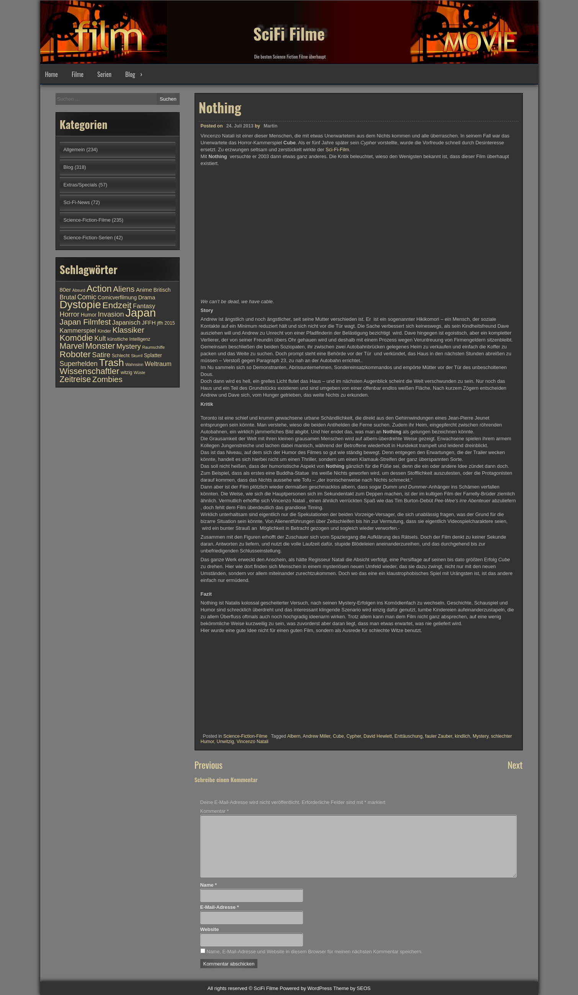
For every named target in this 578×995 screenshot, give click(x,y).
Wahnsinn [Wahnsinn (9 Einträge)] (134, 364)
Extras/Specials (80, 185)
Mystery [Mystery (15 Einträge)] (128, 346)
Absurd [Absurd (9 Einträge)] (78, 290)
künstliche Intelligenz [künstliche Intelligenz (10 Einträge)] (128, 339)
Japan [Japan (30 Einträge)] (140, 312)
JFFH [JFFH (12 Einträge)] (149, 323)
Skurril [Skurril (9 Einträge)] (136, 355)
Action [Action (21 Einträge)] (99, 289)
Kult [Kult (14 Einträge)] (100, 338)
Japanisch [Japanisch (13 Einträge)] (126, 322)
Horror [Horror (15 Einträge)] (70, 314)
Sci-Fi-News (77, 202)
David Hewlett (378, 736)
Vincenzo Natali (253, 741)
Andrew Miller (316, 736)
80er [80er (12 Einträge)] (65, 290)
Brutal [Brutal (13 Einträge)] (68, 297)
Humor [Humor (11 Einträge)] (89, 315)
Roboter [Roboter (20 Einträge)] (75, 354)
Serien (104, 74)
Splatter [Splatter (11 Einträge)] (153, 355)
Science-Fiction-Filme (245, 736)
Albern (294, 736)
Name (208, 885)
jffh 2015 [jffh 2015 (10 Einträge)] (166, 323)
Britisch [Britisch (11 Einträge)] (162, 290)
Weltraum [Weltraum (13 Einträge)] (158, 363)
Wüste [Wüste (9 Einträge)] (139, 372)
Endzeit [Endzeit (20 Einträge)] (116, 305)
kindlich (462, 736)
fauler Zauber (438, 736)
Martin (270, 126)
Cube (338, 736)
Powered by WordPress (306, 988)
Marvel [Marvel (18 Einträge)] (72, 346)
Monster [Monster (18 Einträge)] (100, 346)
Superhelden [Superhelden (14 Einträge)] (79, 364)
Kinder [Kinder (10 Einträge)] (104, 331)
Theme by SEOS (352, 988)
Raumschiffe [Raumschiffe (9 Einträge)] (153, 347)
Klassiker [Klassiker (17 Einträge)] (128, 329)
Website (209, 929)
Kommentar (214, 811)
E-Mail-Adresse (219, 907)
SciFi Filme (289, 26)
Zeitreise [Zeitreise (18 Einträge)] (75, 379)
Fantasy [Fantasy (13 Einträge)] (144, 305)
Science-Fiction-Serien (88, 237)
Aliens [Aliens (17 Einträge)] (123, 288)
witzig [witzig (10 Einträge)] (126, 372)
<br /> (224, 682)
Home (51, 74)
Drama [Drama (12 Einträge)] (147, 297)
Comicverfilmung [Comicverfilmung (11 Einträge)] (117, 298)
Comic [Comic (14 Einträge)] (87, 297)
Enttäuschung (408, 736)
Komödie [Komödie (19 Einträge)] (76, 338)
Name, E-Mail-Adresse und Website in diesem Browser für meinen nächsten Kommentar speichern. (314, 951)
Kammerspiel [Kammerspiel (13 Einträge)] (78, 330)
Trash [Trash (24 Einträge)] (111, 362)
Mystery (480, 736)
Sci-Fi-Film (337, 149)
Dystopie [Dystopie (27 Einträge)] (80, 304)
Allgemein (74, 149)
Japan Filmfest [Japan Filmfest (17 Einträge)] (85, 321)
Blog (130, 74)
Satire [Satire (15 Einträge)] (101, 355)
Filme (78, 74)
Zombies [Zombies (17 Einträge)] (107, 379)
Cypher (353, 736)
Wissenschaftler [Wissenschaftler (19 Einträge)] (90, 371)
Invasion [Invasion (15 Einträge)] (111, 314)
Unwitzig (225, 741)
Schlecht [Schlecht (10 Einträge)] (121, 355)
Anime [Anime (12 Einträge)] (144, 290)
